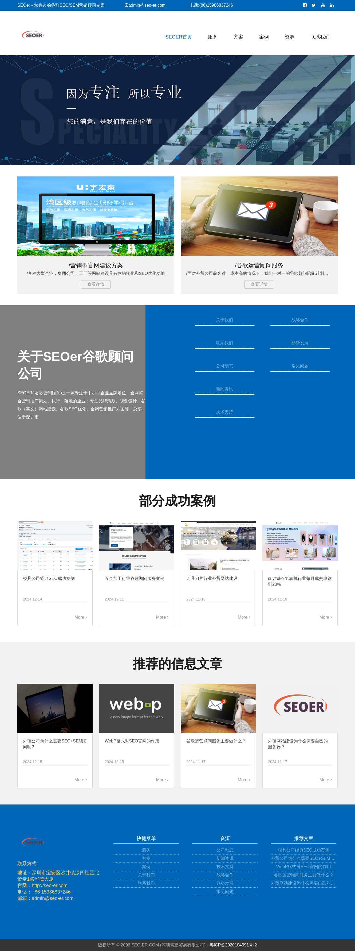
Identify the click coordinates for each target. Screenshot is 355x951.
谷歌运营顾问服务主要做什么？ (304, 875)
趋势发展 (300, 343)
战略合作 (300, 320)
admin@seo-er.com (145, 5)
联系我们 (320, 37)
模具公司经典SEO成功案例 (304, 850)
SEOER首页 (178, 37)
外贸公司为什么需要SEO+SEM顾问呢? (303, 858)
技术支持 (224, 412)
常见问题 (300, 366)
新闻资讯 (224, 389)
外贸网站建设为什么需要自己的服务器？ (303, 883)
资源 (289, 37)
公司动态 (224, 366)
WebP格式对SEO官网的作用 (303, 866)
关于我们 (224, 320)
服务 (213, 37)
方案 (238, 37)
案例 (264, 37)
